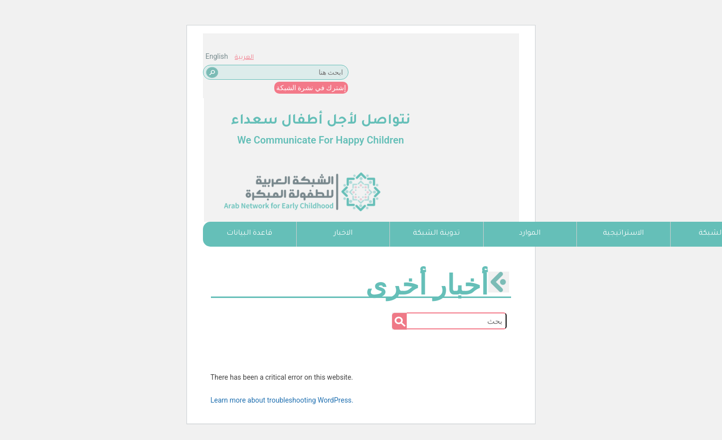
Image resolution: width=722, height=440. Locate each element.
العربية (244, 57)
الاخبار (343, 234)
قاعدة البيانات (249, 234)
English (216, 56)
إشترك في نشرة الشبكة (311, 88)
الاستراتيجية (623, 234)
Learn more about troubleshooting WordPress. (282, 400)
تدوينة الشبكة (436, 234)
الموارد (530, 234)
